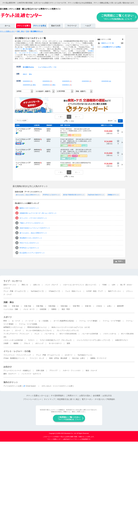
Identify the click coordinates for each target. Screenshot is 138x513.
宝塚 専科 (76, 306)
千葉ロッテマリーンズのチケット (32, 223)
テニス (36, 334)
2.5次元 (99, 306)
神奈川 (25, 74)
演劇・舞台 (8, 302)
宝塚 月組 (27, 306)
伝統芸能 (43, 309)
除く (120, 120)
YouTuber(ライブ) (37, 291)
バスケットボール (109, 334)
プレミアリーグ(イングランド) (68, 330)
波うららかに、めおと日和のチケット (27, 195)
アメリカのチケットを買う (13, 386)
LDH (113, 285)
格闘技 (16, 343)
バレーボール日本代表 (90, 334)
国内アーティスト (9, 285)
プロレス (27, 343)
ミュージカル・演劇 (10, 309)
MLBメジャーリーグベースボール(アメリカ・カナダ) (71, 327)
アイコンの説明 (21, 120)
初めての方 (55, 26)
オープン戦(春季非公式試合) (64, 321)
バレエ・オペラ (28, 309)
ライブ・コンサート (12, 281)
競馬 (68, 343)
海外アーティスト (114, 291)
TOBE (104, 285)
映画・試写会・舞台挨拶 (58, 358)
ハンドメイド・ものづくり (31, 374)
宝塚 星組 (51, 306)
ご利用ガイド (71, 396)
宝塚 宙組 (64, 306)
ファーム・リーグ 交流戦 (28, 324)
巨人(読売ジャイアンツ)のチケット (32, 253)
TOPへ (120, 261)
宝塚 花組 (15, 306)
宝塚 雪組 (39, 306)
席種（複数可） (81, 91)
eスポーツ (68, 355)
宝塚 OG (88, 306)
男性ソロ (25, 285)
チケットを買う (23, 26)
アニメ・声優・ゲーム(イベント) (48, 355)
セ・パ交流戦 (43, 321)
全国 (17, 74)
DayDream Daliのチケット (96, 195)
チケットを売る (39, 26)
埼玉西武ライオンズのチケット (31, 238)
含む (115, 120)
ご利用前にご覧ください (117, 17)
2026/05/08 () (106, 81)
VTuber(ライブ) (54, 291)
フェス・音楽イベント (73, 291)
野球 (5, 321)
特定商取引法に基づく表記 (68, 399)
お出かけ (7, 367)
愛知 (30, 74)
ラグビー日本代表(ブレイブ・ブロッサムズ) (55, 340)
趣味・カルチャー (9, 374)
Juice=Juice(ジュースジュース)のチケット (35, 228)
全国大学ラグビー (121, 340)
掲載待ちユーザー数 (107, 43)
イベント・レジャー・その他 (16, 351)
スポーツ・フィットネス (71, 370)
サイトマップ (49, 399)
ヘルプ (88, 26)
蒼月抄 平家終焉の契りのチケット (73, 195)
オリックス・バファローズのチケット (33, 218)
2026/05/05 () (67, 81)
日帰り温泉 (40, 370)
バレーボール (49, 334)
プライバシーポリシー (32, 399)
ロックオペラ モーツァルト (28, 53)
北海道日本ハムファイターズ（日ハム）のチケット (38, 213)
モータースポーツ (55, 343)
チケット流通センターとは (37, 396)
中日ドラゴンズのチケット (29, 243)
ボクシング (39, 343)
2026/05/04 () (47, 81)
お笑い (109, 306)
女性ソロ (36, 285)
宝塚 (5, 306)
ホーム (7, 26)
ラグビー (31, 340)
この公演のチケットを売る (111, 47)
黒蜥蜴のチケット (113, 195)
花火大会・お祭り (78, 358)
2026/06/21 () (67, 85)
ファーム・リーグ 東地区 (88, 321)
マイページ (71, 26)
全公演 (18, 66)
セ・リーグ (16, 321)
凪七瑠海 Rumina (28, 67)
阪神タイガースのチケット (29, 208)
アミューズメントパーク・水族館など (17, 370)
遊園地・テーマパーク (98, 358)
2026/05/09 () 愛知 (29, 85)
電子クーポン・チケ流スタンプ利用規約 (98, 399)
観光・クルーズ (91, 370)
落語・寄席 (66, 309)
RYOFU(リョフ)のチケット (51, 195)
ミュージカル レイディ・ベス (47, 67)
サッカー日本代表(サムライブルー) (38, 330)
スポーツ (7, 317)
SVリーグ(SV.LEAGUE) (68, 334)
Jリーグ (18, 330)
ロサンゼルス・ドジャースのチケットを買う (58, 386)
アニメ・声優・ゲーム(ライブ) (14, 291)
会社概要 (96, 396)
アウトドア (53, 370)
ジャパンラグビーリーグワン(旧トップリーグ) (93, 340)
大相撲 (5, 343)
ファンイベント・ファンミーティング (17, 355)
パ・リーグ (29, 321)
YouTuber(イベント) (85, 355)
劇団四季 (120, 306)
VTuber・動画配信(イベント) (13, 358)
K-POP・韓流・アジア (95, 291)
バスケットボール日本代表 (13, 340)
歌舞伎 (54, 309)
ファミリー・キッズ (37, 358)
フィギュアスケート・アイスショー (16, 334)
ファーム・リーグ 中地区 (112, 321)
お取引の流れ (84, 396)
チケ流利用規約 (57, 396)
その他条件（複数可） (44, 91)
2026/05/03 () (27, 81)
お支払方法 (107, 396)
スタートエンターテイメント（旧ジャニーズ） (80, 285)
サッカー (6, 330)
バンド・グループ (51, 285)
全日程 (18, 81)
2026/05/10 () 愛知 (49, 85)
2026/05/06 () (86, 81)
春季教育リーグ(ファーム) (12, 327)
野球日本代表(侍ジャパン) (36, 327)
